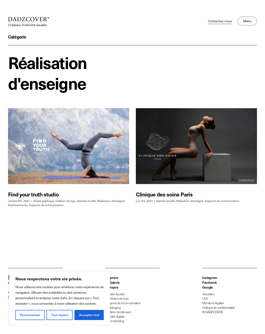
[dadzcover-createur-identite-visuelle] (28, 19)
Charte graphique (43, 201)
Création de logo (65, 201)
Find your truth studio (33, 194)
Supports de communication (46, 205)
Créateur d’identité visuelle (27, 25)
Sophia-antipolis (18, 205)
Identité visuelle (86, 201)
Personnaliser (30, 314)
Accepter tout (89, 314)
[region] (59, 298)
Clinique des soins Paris (161, 194)
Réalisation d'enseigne (110, 201)
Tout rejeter (59, 314)
